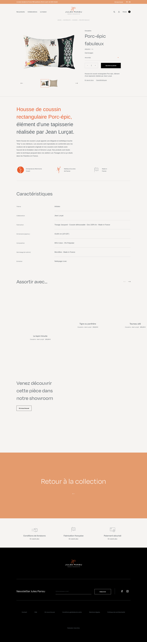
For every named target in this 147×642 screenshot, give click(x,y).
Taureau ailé (135, 323)
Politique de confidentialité (116, 612)
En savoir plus (89, 80)
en (129, 2)
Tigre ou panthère (88, 323)
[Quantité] (91, 65)
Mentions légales (94, 612)
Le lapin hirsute (40, 336)
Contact (24, 612)
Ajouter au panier (110, 65)
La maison (43, 12)
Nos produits (20, 12)
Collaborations (32, 12)
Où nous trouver (118, 2)
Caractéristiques (101, 80)
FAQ (35, 612)
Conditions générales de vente (72, 612)
